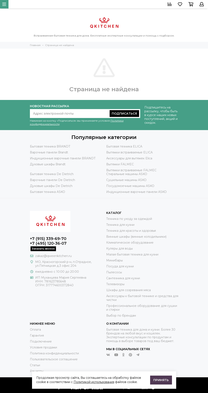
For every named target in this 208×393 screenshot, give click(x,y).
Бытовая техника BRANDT (50, 146)
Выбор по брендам (121, 315)
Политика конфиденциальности (54, 353)
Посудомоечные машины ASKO (130, 186)
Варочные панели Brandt (49, 152)
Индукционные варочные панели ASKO (136, 192)
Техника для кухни (120, 225)
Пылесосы (114, 272)
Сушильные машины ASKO (126, 180)
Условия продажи (43, 347)
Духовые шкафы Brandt (48, 164)
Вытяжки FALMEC (120, 164)
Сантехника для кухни (123, 278)
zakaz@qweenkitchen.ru (53, 256)
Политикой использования (94, 382)
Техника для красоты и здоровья (131, 231)
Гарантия (37, 335)
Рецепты (36, 371)
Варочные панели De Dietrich (52, 180)
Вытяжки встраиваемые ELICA (129, 152)
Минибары (114, 260)
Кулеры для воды (119, 248)
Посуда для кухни (120, 266)
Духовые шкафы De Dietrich (51, 186)
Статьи (35, 365)
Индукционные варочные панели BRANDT (62, 158)
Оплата (35, 329)
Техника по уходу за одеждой (129, 219)
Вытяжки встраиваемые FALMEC (131, 170)
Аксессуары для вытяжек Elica (129, 158)
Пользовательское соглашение (54, 359)
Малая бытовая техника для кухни (132, 254)
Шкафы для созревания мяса (128, 290)
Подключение (41, 341)
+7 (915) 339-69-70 (48, 238)
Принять (161, 380)
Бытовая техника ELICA (124, 146)
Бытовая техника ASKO (47, 192)
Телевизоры (115, 284)
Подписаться (124, 113)
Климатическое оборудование (130, 242)
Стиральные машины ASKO (126, 174)
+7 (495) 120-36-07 (48, 243)
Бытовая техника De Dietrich (52, 174)
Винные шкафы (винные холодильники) (136, 237)
